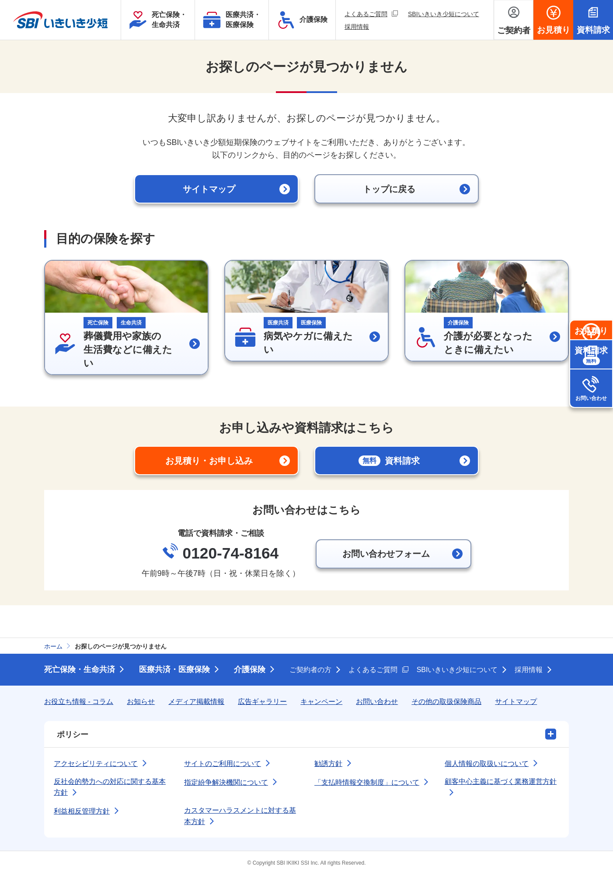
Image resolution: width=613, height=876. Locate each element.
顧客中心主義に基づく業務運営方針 (501, 782)
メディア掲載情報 (196, 702)
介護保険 (249, 670)
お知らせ (141, 702)
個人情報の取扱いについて (487, 764)
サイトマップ (516, 702)
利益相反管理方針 (82, 812)
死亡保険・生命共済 (79, 670)
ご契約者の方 (310, 670)
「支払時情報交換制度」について (366, 783)
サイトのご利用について (222, 764)
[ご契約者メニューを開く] (513, 20)
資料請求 (591, 392)
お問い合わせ (591, 435)
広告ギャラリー (262, 702)
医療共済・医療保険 (174, 670)
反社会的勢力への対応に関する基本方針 (110, 788)
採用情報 (357, 26)
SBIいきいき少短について (443, 13)
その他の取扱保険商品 (446, 702)
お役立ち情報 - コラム (78, 702)
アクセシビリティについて (96, 764)
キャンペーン (321, 702)
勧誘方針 (328, 764)
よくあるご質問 (371, 13)
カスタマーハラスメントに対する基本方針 (240, 816)
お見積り (591, 349)
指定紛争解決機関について (226, 783)
